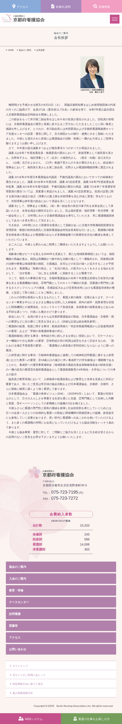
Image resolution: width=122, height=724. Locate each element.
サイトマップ (19, 666)
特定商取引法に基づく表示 (26, 684)
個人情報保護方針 (21, 693)
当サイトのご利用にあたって (28, 675)
